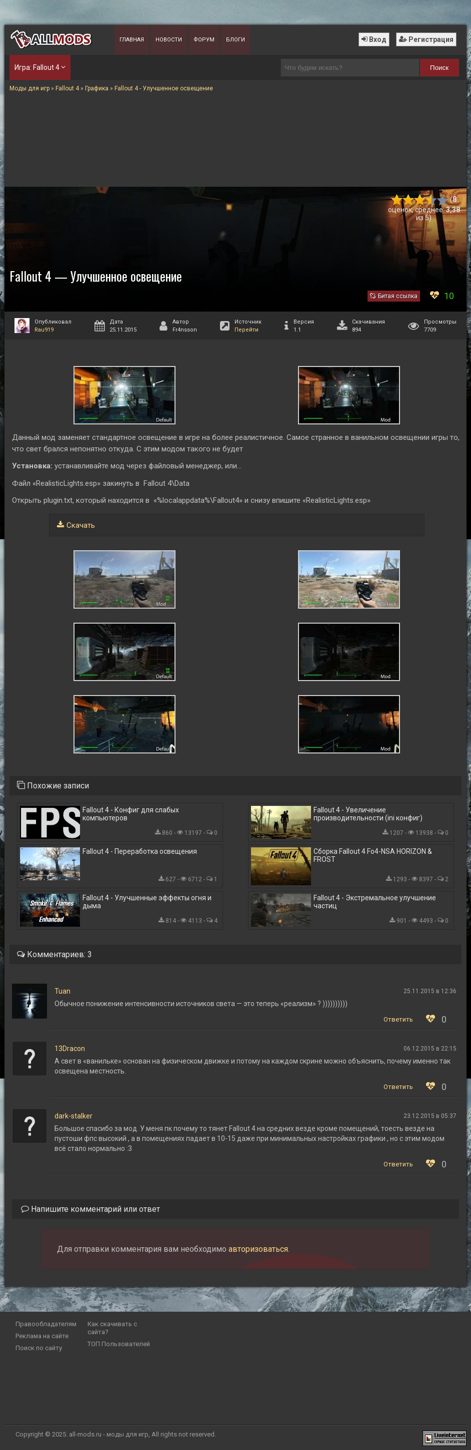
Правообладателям (46, 1324)
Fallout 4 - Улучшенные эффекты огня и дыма (147, 902)
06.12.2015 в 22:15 (430, 1048)
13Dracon (69, 1049)
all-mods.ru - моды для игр (108, 1434)
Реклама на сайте (42, 1336)
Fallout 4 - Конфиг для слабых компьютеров (130, 814)
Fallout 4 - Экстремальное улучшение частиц (375, 902)
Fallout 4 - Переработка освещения (139, 851)
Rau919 (44, 330)
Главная (132, 39)
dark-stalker (73, 1116)
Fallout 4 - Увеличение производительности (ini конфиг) (368, 814)
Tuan (62, 991)
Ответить (398, 1019)
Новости (169, 39)
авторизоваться (258, 1249)
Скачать (80, 525)
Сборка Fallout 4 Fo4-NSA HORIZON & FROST (373, 855)
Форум (204, 39)
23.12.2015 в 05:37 (430, 1115)
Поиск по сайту (39, 1348)
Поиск (439, 67)
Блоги (235, 39)
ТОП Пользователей (119, 1344)
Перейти (246, 330)
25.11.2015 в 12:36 (430, 991)
